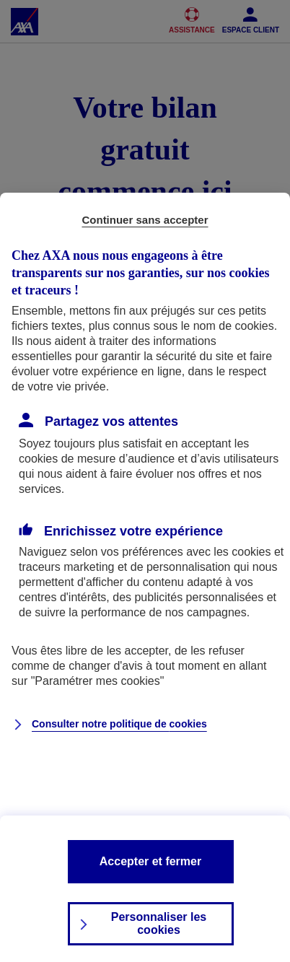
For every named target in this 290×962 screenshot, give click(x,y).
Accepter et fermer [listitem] (150, 861)
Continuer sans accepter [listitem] (145, 220)
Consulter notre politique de (119, 724)
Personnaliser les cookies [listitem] (159, 923)
